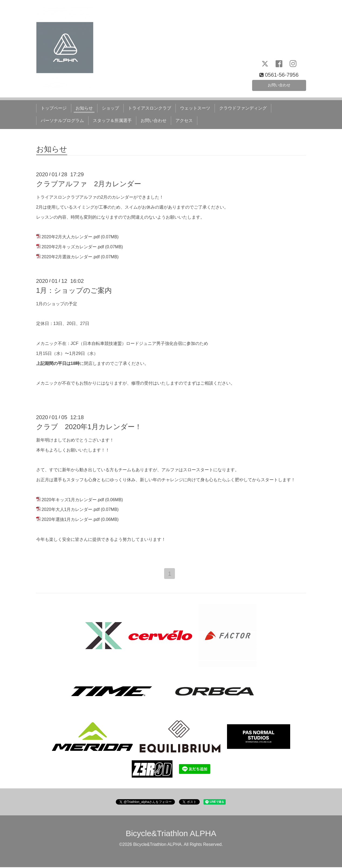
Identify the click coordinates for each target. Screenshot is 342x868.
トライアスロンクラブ (149, 108)
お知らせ (84, 108)
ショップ (110, 108)
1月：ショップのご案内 (74, 290)
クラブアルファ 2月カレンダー (88, 184)
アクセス (184, 120)
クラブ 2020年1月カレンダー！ (89, 427)
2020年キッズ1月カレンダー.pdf (73, 499)
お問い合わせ (279, 84)
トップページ (54, 108)
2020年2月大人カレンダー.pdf (71, 237)
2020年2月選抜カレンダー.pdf (71, 257)
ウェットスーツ (195, 108)
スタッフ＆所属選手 (112, 120)
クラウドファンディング (243, 108)
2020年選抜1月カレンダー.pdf (71, 519)
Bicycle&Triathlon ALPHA (171, 834)
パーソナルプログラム (62, 120)
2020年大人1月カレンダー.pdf (71, 509)
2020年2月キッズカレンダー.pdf (73, 247)
